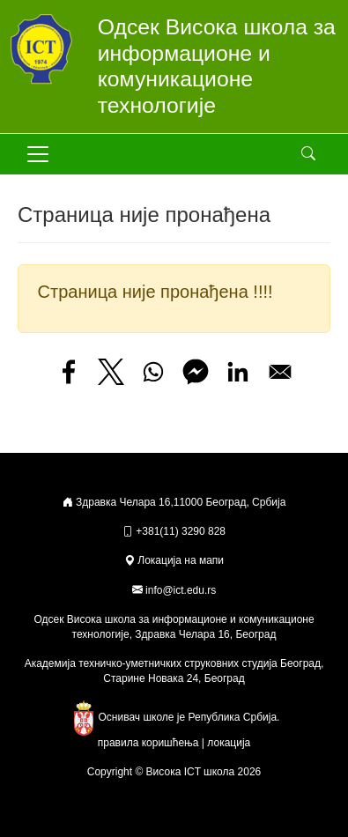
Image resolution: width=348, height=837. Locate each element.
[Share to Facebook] (68, 371)
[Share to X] (111, 371)
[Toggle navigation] (38, 154)
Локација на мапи (174, 560)
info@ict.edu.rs (180, 590)
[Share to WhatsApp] (153, 371)
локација (228, 743)
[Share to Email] (280, 371)
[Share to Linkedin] (237, 371)
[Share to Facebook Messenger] (195, 371)
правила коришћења (148, 743)
